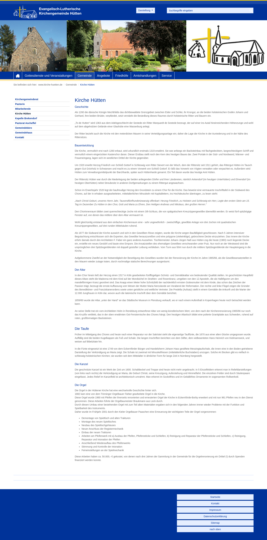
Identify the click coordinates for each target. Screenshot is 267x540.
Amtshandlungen (145, 75)
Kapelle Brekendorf (26, 118)
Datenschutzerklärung (215, 516)
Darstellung (144, 10)
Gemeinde (85, 75)
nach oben (215, 529)
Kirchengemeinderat (26, 99)
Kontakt (19, 137)
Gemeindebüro (23, 127)
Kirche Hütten (23, 113)
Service (167, 75)
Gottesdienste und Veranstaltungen (48, 75)
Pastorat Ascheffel (25, 123)
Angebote (103, 75)
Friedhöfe (121, 75)
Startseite (215, 497)
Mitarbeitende (23, 108)
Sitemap (215, 522)
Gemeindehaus (23, 132)
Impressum (215, 510)
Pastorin (20, 104)
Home (18, 75)
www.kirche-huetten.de (50, 84)
